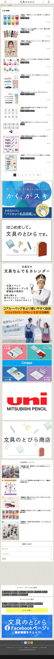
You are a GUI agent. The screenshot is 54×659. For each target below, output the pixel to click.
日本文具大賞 (39, 603)
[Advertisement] (27, 573)
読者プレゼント (7, 606)
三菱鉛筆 (30, 591)
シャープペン (25, 554)
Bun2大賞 (16, 606)
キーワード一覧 (26, 610)
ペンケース (24, 606)
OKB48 (22, 603)
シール (5, 603)
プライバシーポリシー (19, 647)
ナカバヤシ (38, 591)
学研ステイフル (23, 594)
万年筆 (25, 559)
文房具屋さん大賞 (14, 603)
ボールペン (27, 94)
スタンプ (22, 18)
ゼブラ (45, 591)
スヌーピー (27, 158)
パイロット (14, 594)
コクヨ (15, 591)
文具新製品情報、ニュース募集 (37, 647)
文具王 (31, 606)
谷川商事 (27, 18)
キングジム (6, 594)
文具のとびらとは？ (10, 647)
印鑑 (26, 138)
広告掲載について (27, 647)
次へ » (39, 175)
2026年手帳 (30, 603)
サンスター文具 (7, 591)
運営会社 (45, 647)
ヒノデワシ (22, 591)
